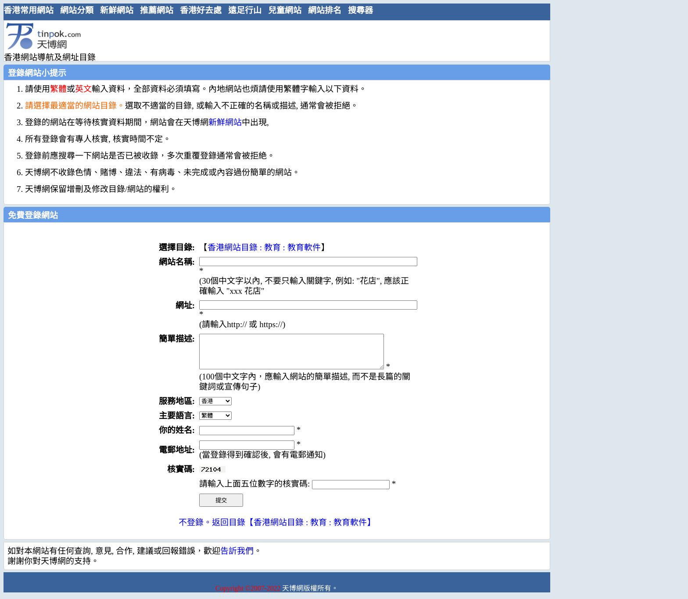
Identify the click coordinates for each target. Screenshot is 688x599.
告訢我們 (237, 557)
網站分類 (76, 10)
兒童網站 (284, 10)
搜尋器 (360, 10)
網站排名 (324, 10)
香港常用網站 (29, 10)
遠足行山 (245, 10)
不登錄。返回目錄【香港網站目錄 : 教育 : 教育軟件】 (277, 529)
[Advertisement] (273, 40)
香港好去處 (201, 10)
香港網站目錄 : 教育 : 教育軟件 (264, 247)
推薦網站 (156, 10)
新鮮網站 (116, 10)
